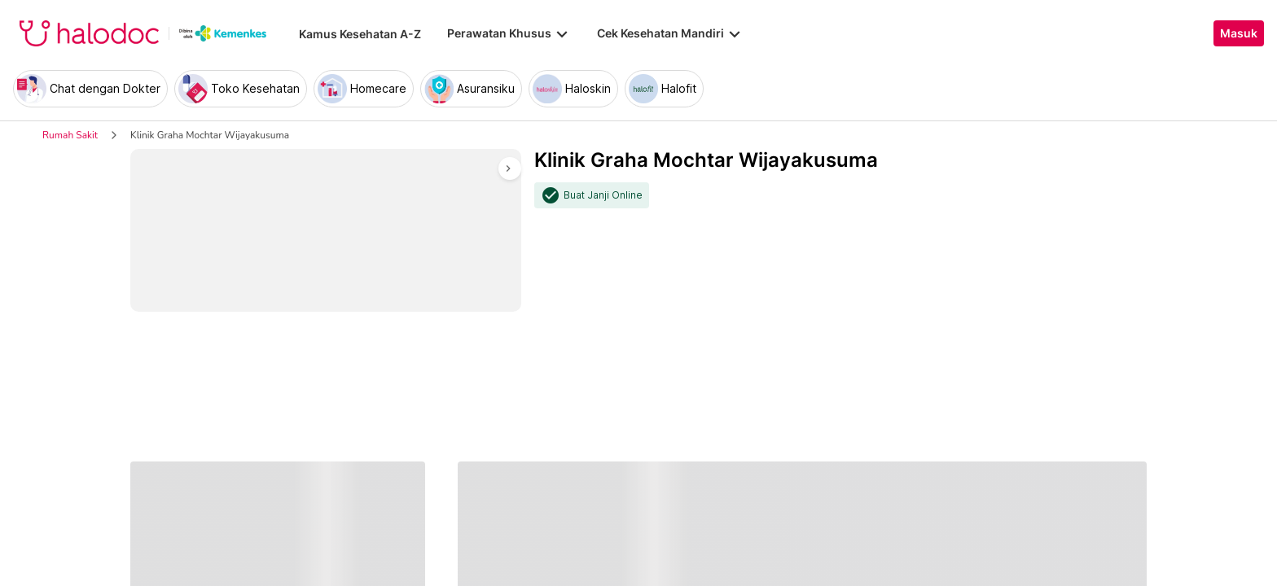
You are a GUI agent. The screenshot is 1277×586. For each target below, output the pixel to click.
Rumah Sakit (70, 135)
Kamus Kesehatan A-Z (360, 34)
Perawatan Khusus (509, 33)
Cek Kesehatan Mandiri (670, 33)
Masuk (1238, 33)
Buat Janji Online (603, 195)
